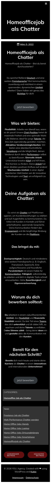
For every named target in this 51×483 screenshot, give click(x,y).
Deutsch (31, 78)
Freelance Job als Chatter (16, 415)
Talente (37, 138)
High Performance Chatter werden (21, 419)
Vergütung (12, 151)
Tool (25, 176)
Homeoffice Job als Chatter (17, 398)
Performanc (33, 154)
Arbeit (38, 163)
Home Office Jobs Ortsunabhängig (21, 432)
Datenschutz (32, 477)
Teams (42, 321)
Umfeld (39, 87)
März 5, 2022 (25, 44)
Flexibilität (24, 318)
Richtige (21, 93)
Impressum (18, 477)
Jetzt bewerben (25, 107)
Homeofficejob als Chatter (17, 441)
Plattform (34, 234)
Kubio (33, 471)
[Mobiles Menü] (46, 3)
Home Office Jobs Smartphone (19, 437)
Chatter (23, 212)
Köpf (28, 160)
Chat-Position (31, 132)
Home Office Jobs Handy (16, 424)
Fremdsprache (19, 81)
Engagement (11, 231)
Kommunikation (13, 274)
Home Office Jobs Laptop (16, 428)
